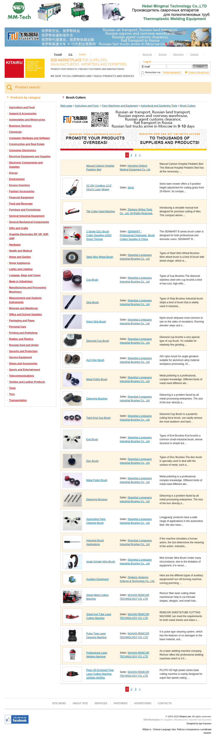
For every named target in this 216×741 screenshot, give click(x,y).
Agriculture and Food (22, 107)
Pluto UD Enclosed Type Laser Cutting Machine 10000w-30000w (100, 674)
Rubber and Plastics (21, 339)
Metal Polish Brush (96, 379)
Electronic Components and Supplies (26, 164)
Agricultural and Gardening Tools (158, 105)
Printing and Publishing (23, 332)
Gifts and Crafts (18, 228)
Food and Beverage (20, 203)
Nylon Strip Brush (96, 321)
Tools (12, 388)
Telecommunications (21, 375)
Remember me (151, 72)
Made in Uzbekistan (20, 281)
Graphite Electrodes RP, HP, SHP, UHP (29, 236)
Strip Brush (92, 302)
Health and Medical (20, 250)
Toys (12, 394)
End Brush (92, 439)
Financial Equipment (21, 197)
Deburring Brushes (96, 398)
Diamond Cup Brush (97, 340)
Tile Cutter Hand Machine (100, 211)
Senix (131, 187)
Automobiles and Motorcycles (27, 119)
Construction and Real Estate (26, 144)
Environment (16, 179)
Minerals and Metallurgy (23, 308)
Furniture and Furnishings (24, 209)
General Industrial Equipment (26, 215)
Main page (66, 105)
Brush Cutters (187, 105)
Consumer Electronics (22, 150)
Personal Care (17, 326)
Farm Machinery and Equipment (120, 105)
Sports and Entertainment (24, 369)
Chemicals (15, 131)
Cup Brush (92, 279)
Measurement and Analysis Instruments (25, 300)
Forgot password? (172, 72)
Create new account (198, 72)
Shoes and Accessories (23, 363)
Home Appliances (19, 263)
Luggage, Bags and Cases (24, 275)
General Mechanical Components (29, 222)
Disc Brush (92, 461)
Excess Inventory (19, 185)
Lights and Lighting (20, 269)
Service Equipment (20, 357)
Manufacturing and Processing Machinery (27, 289)
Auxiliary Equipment (97, 579)
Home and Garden (20, 256)
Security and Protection (23, 351)
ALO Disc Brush (95, 360)
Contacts (194, 54)
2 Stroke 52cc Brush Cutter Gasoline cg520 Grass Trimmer (98, 235)
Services (162, 54)
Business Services (20, 125)
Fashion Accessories (21, 191)
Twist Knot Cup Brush (98, 417)
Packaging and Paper (22, 320)
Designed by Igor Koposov (199, 723)
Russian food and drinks (24, 345)
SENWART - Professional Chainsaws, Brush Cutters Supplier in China (137, 235)
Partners (120, 703)
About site (147, 54)
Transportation (18, 400)
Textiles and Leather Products (27, 381)
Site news (59, 703)
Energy (13, 173)
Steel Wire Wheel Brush (99, 256)
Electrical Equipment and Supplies (30, 156)
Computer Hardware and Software (29, 138)
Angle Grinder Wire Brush (100, 561)
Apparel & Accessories (22, 113)
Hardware (15, 244)
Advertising (178, 54)
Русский (58, 54)
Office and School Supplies (25, 314)
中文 (70, 54)
